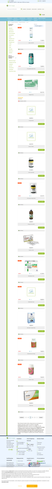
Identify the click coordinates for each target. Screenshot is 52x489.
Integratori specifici (11, 65)
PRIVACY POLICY (41, 448)
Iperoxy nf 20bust (31, 146)
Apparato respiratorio (11, 29)
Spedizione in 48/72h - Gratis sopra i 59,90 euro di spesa (18, 2)
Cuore (10, 36)
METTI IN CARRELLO (41, 46)
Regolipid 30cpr (31, 94)
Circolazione (11, 35)
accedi (40, 0)
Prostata (10, 49)
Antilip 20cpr (31, 405)
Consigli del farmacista (20, 463)
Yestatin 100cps (31, 379)
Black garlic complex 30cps (31, 327)
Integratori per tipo (12, 62)
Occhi (10, 45)
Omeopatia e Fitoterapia (11, 68)
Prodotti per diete (12, 71)
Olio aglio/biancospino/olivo (31, 68)
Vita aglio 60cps (31, 120)
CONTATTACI (40, 450)
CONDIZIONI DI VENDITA (41, 447)
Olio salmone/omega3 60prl (31, 198)
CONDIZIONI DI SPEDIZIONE (39, 443)
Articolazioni (11, 31)
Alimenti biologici (12, 60)
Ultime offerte (20, 465)
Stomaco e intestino (11, 51)
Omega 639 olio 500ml (31, 224)
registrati (44, 0)
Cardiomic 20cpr (31, 250)
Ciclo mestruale (12, 33)
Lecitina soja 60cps (31, 172)
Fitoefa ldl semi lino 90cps (31, 353)
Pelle (10, 47)
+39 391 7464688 (20, 452)
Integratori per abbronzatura (11, 39)
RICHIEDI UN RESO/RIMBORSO (40, 454)
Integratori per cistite (11, 43)
